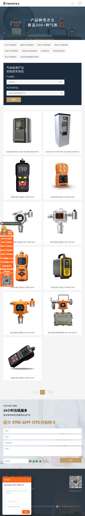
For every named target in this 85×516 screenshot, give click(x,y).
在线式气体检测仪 (11, 51)
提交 (70, 460)
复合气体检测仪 (10, 57)
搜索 (14, 100)
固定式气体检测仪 (61, 45)
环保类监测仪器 (59, 51)
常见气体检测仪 (10, 45)
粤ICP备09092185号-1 (46, 506)
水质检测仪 (45, 51)
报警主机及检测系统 (29, 51)
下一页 (49, 392)
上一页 (35, 392)
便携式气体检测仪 (27, 45)
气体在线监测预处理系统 (29, 57)
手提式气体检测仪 (44, 45)
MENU (79, 3)
